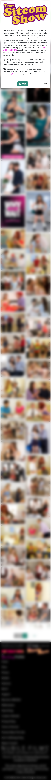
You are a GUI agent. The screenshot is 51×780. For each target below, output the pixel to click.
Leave (45, 84)
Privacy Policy (11, 74)
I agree (22, 83)
